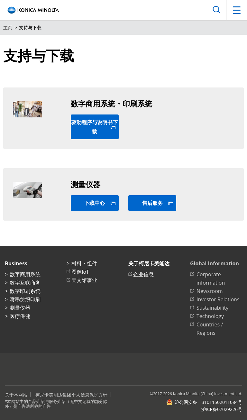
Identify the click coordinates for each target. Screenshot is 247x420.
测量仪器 (20, 307)
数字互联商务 (25, 282)
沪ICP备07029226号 (221, 409)
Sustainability (212, 307)
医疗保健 (20, 316)
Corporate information (211, 278)
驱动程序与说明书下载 (94, 127)
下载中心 (94, 202)
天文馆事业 (84, 280)
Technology (210, 316)
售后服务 (152, 202)
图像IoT (80, 271)
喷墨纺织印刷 (25, 299)
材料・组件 (84, 263)
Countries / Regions (210, 328)
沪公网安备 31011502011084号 (204, 402)
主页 (7, 27)
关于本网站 (16, 395)
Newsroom (210, 291)
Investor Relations (218, 299)
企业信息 (143, 274)
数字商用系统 (25, 274)
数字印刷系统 (25, 291)
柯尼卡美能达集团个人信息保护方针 (71, 395)
